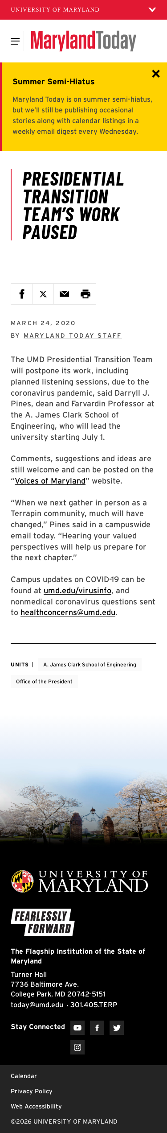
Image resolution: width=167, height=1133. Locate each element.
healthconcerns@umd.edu (67, 612)
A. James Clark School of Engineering (89, 664)
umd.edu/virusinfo (77, 590)
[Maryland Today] (83, 41)
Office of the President (44, 681)
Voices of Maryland (50, 480)
